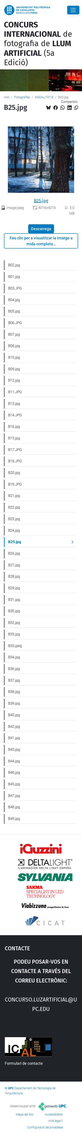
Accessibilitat (54, 1114)
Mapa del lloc (24, 1114)
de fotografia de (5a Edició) (38, 43)
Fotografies (22, 97)
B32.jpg (14, 622)
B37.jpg (14, 680)
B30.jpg (14, 611)
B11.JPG (15, 392)
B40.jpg (14, 715)
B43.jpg (14, 749)
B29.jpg (14, 588)
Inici (6, 97)
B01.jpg (14, 276)
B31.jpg (14, 599)
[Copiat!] (76, 107)
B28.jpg (14, 576)
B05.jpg (14, 311)
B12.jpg (14, 380)
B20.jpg (14, 472)
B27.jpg (14, 565)
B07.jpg (14, 334)
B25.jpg (41, 200)
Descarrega (41, 228)
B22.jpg (14, 507)
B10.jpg (14, 357)
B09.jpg (14, 369)
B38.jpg (14, 691)
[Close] (73, 10)
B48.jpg (14, 807)
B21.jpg (14, 495)
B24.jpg (14, 530)
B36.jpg (14, 668)
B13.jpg (14, 403)
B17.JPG (15, 449)
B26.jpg (14, 553)
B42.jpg (14, 726)
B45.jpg (14, 784)
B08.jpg (14, 346)
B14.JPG (15, 415)
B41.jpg (14, 738)
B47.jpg (14, 795)
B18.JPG (15, 461)
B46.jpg (14, 772)
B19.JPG (15, 484)
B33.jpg (14, 634)
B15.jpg (14, 438)
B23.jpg (14, 519)
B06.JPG (15, 323)
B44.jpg (14, 761)
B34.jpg (14, 657)
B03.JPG (15, 288)
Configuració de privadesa (45, 1127)
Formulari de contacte (24, 1063)
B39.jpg (14, 703)
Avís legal (54, 1120)
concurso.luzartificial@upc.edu (41, 1003)
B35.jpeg (15, 646)
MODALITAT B (44, 97)
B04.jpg (14, 300)
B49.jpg (14, 818)
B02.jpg (14, 265)
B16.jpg (14, 426)
